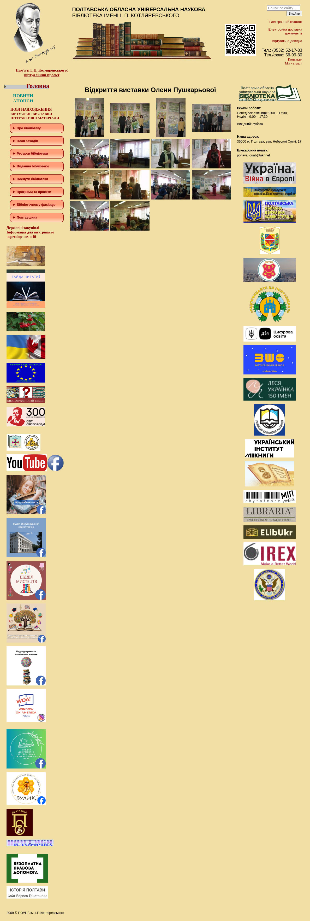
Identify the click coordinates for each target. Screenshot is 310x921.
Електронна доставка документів (285, 31)
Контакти (295, 59)
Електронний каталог (285, 22)
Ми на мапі (293, 63)
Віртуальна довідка (287, 41)
